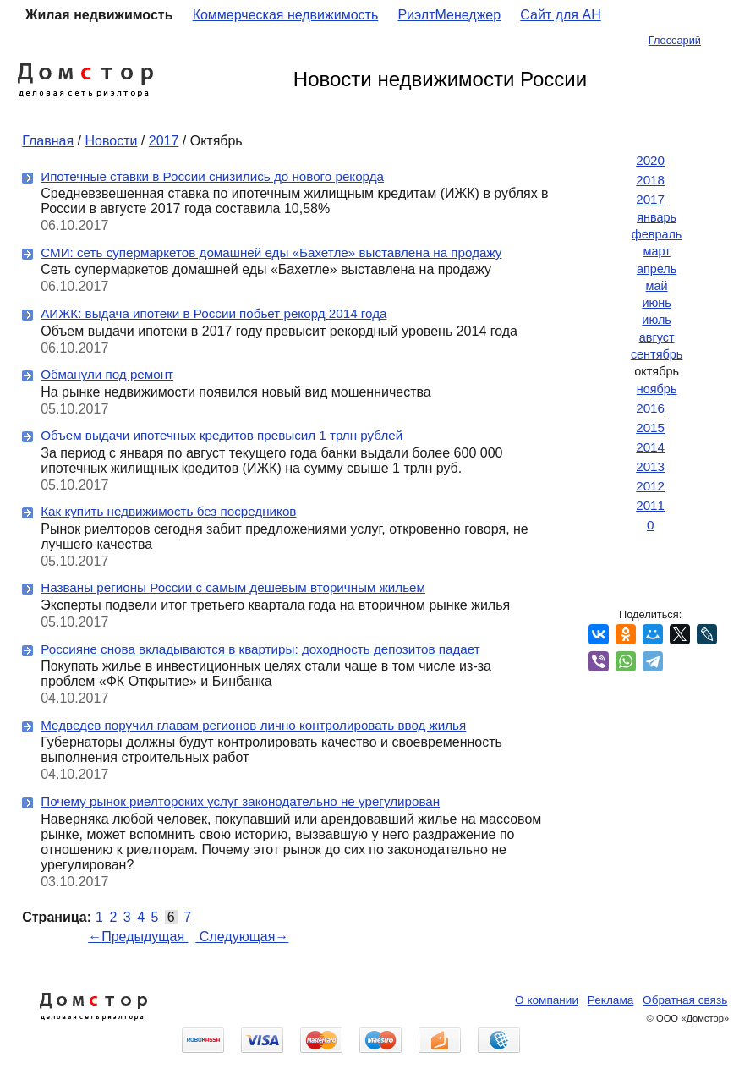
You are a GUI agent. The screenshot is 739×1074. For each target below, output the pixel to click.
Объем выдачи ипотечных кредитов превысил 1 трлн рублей (221, 435)
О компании (546, 1000)
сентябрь (656, 354)
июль (656, 319)
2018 (650, 180)
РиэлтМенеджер (449, 15)
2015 (650, 427)
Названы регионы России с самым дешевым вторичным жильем (233, 587)
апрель (656, 269)
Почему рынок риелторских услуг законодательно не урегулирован (240, 801)
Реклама (611, 1000)
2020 (650, 160)
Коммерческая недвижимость (286, 15)
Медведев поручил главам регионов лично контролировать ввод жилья (253, 725)
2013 (650, 466)
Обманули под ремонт (107, 374)
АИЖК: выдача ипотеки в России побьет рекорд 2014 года (213, 313)
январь (656, 217)
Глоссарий (675, 40)
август (657, 337)
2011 (650, 505)
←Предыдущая (138, 936)
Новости (111, 141)
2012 (650, 486)
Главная (48, 141)
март (656, 251)
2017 (164, 141)
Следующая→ (241, 936)
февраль (657, 234)
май (657, 286)
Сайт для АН (560, 15)
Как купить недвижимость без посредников (168, 511)
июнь (656, 303)
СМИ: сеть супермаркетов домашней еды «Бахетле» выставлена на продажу (271, 252)
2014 (650, 447)
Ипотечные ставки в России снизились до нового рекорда (212, 176)
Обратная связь (685, 1000)
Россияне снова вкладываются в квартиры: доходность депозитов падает (260, 649)
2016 (650, 408)
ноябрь (657, 389)
